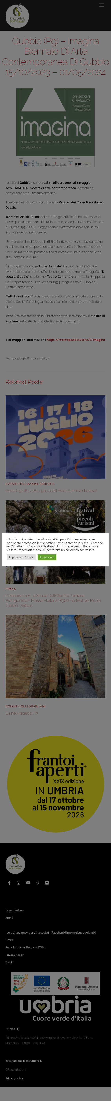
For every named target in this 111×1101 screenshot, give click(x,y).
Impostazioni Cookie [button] (21, 557)
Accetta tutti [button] (47, 557)
